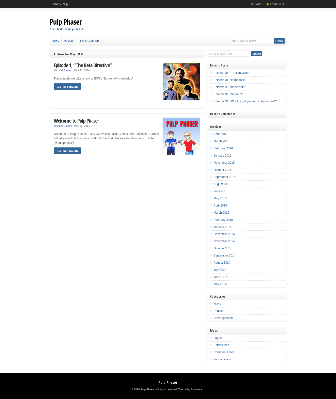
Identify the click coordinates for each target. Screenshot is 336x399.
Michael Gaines (63, 70)
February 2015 (223, 220)
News (56, 41)
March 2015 (221, 212)
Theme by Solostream (191, 389)
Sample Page (60, 4)
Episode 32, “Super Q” (228, 94)
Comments (277, 4)
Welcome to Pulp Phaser (76, 120)
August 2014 (222, 262)
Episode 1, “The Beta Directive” (83, 65)
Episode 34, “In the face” (230, 80)
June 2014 (221, 277)
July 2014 (220, 269)
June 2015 (221, 191)
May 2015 (220, 198)
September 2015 (225, 177)
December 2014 (224, 234)
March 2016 (221, 141)
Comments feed (224, 352)
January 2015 (223, 227)
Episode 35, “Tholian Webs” (232, 73)
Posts (258, 4)
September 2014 (225, 255)
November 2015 (224, 162)
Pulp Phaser (66, 22)
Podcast (69, 41)
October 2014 (223, 248)
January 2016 (223, 155)
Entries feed (222, 345)
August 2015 (222, 184)
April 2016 (220, 134)
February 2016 (223, 148)
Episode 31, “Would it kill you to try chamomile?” (245, 101)
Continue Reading (67, 86)
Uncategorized (89, 41)
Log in (218, 338)
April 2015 (220, 205)
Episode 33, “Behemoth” (230, 87)
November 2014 (224, 241)
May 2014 (220, 284)
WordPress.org (223, 359)
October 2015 (223, 170)
